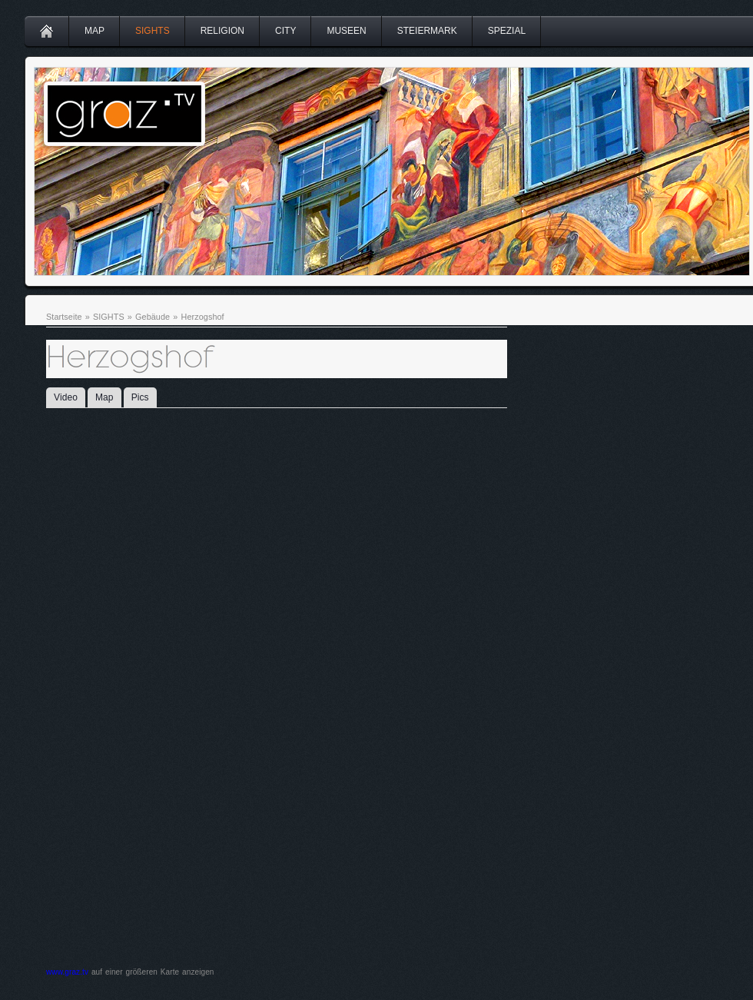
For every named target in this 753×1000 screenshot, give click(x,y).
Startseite (64, 316)
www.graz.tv (67, 972)
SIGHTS (152, 30)
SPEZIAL (507, 30)
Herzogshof (202, 316)
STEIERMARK (427, 30)
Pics (140, 397)
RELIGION (222, 30)
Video (66, 397)
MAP (94, 30)
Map (104, 397)
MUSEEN (346, 30)
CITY (285, 30)
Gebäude (152, 316)
